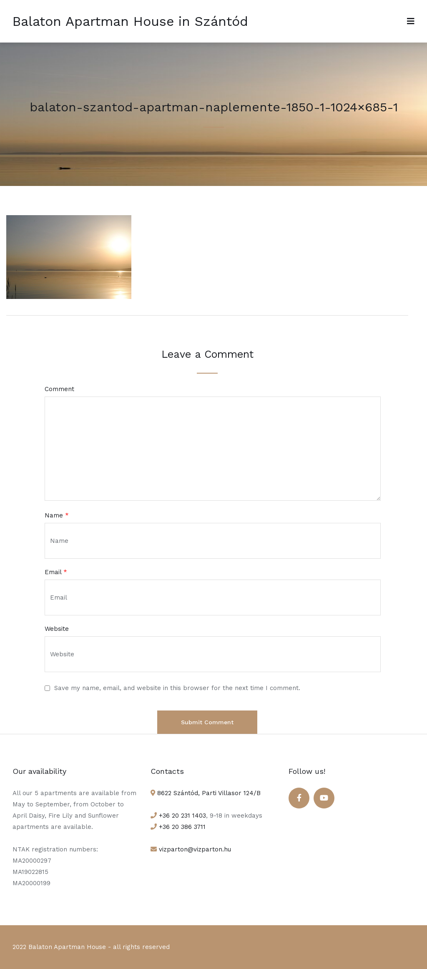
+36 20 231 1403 (181, 815)
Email (56, 572)
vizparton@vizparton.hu (194, 849)
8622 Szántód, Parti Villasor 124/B (208, 793)
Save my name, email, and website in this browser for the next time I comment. (177, 688)
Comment (59, 389)
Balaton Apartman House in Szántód (130, 21)
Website (57, 629)
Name (57, 515)
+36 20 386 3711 (181, 827)
